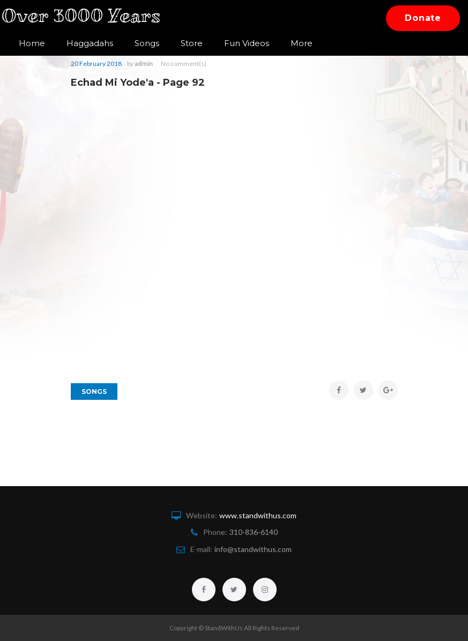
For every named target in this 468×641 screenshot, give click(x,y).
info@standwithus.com (253, 549)
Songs (147, 43)
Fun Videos (246, 43)
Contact (307, 43)
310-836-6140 (253, 531)
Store (192, 43)
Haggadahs (89, 43)
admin (144, 63)
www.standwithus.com (257, 515)
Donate (423, 18)
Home (32, 43)
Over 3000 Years (87, 17)
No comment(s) (183, 63)
